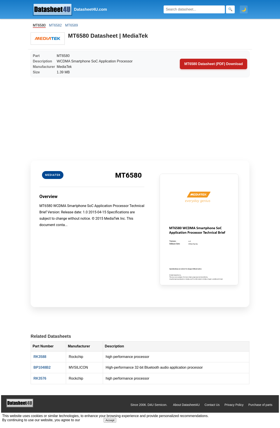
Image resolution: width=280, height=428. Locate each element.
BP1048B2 (42, 367)
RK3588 (39, 357)
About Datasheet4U (186, 405)
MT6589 (71, 25)
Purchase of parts (260, 405)
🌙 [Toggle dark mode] (243, 9)
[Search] (194, 9)
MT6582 (55, 25)
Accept (109, 420)
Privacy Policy (233, 405)
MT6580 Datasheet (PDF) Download (213, 64)
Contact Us (212, 405)
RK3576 (39, 378)
